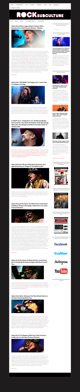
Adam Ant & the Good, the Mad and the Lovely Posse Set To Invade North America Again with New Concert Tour (29, 270)
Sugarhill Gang (19, 159)
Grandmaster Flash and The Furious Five (38, 157)
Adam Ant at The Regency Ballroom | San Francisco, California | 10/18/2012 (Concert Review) (29, 347)
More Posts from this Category (58, 158)
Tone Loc (20, 157)
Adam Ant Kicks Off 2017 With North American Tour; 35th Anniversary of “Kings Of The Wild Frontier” (28, 170)
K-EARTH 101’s (14, 153)
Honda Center (22, 155)
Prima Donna (19, 296)
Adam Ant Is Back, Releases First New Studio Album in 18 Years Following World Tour (28, 305)
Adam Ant (28, 156)
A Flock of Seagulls (26, 157)
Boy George (23, 156)
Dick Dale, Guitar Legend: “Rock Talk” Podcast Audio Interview (60, 141)
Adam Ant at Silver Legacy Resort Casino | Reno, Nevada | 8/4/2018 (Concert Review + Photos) (27, 28)
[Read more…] (14, 76)
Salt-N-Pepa (45, 156)
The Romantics (14, 157)
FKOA (28, 153)
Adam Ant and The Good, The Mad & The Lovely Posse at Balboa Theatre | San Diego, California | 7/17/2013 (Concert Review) (30, 212)
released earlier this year (37, 293)
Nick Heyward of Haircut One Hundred (32, 159)
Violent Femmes (39, 156)
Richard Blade (18, 160)
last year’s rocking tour (19, 290)
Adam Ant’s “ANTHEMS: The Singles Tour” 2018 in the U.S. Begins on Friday (29, 85)
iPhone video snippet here (28, 64)
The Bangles (33, 156)
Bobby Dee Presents (35, 153)
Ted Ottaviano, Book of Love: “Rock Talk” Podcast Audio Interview (60, 87)
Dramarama (13, 159)
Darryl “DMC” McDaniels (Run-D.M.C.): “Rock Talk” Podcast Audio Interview (60, 115)
